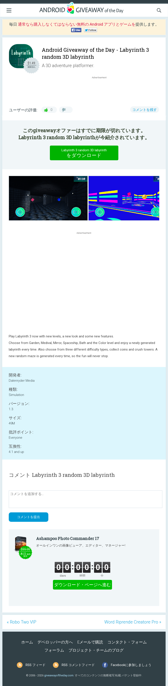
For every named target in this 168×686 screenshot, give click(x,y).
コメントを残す (144, 110)
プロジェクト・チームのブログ (96, 650)
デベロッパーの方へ (55, 642)
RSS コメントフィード (78, 665)
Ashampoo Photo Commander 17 (67, 538)
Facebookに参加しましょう (131, 665)
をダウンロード (84, 153)
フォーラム (54, 650)
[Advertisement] (101, 90)
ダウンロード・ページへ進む (82, 584)
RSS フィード (36, 665)
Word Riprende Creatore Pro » (132, 622)
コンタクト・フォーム (127, 642)
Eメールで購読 (90, 642)
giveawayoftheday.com (59, 675)
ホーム (27, 642)
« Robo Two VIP (21, 622)
